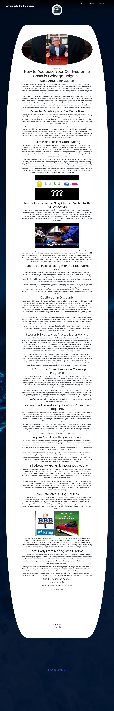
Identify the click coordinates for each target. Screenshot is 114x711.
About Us (91, 3)
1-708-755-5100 (57, 589)
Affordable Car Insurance (20, 6)
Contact (102, 3)
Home (80, 3)
